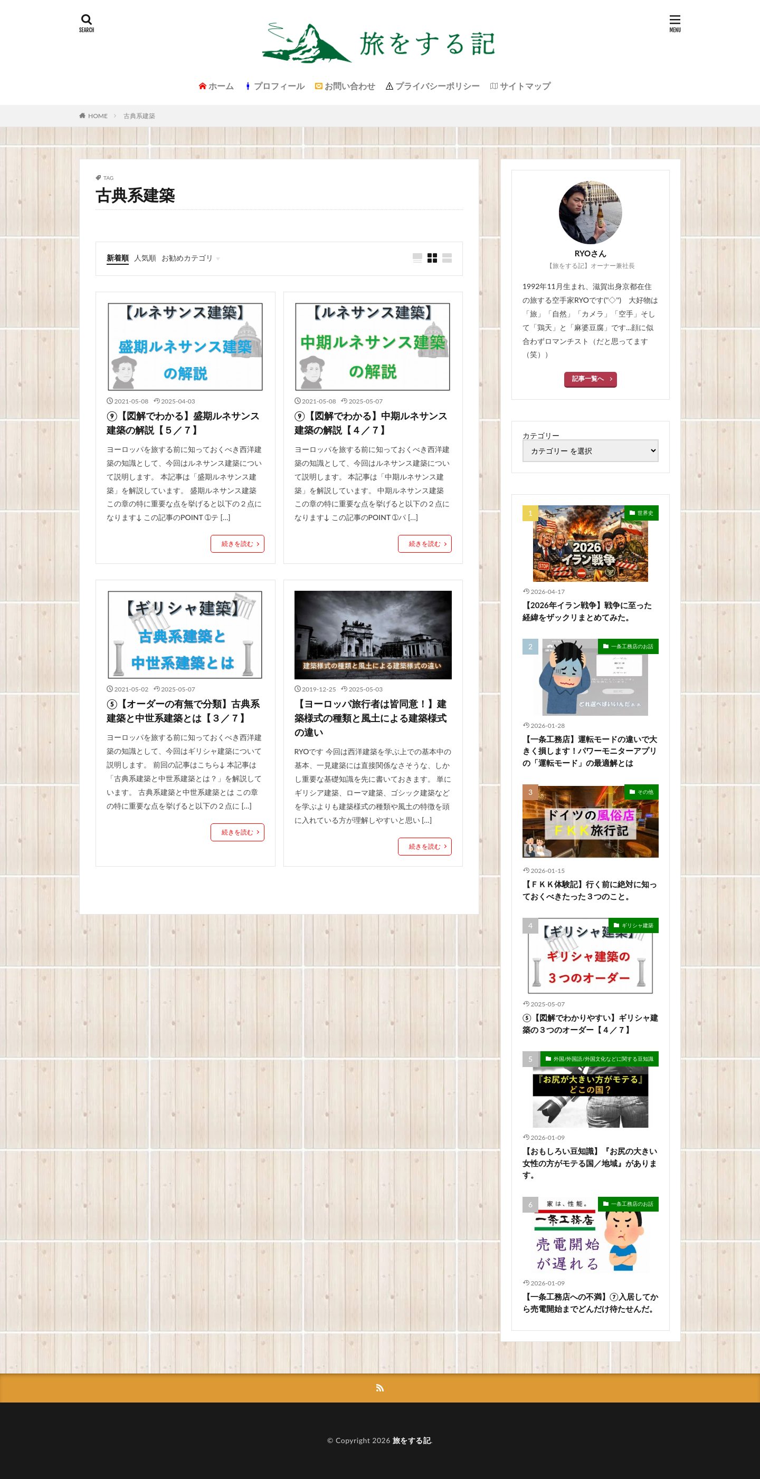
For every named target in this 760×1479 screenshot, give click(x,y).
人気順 (145, 257)
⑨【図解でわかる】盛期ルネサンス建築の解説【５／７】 (183, 423)
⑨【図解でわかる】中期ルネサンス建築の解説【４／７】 (371, 423)
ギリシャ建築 (637, 925)
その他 (645, 792)
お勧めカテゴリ (187, 257)
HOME (98, 116)
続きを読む (237, 544)
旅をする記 (412, 1440)
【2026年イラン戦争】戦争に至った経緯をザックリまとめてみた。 (587, 611)
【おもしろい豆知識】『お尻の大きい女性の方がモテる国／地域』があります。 (589, 1162)
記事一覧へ (588, 378)
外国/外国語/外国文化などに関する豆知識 (603, 1058)
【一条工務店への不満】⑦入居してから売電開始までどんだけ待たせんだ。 (590, 1302)
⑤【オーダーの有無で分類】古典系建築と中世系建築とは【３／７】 (183, 711)
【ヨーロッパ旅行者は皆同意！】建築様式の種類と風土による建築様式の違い (370, 718)
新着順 (118, 257)
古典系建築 (139, 116)
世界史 (645, 513)
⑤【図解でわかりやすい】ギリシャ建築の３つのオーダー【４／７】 (590, 1023)
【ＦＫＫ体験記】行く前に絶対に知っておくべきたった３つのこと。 (589, 890)
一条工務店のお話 (632, 646)
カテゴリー (540, 435)
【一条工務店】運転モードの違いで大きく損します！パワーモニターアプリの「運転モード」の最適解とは (589, 750)
